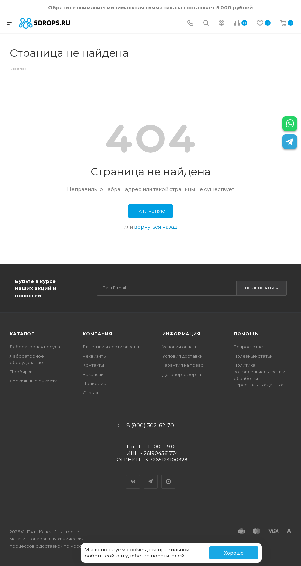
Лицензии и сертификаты (111, 346)
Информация (181, 333)
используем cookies (120, 549)
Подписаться (262, 287)
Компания (97, 333)
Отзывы (91, 392)
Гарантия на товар (183, 365)
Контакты (93, 365)
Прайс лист (95, 383)
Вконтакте (133, 476)
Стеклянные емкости (33, 380)
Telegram (151, 476)
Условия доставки (182, 356)
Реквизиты (95, 356)
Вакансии (93, 374)
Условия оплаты (180, 346)
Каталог (22, 333)
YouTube (168, 476)
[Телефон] (190, 23)
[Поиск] (206, 23)
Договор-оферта (181, 374)
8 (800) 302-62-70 (150, 425)
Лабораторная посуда (35, 346)
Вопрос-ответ (249, 346)
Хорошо (234, 553)
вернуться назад (156, 227)
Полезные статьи (253, 356)
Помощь (246, 333)
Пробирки (21, 371)
